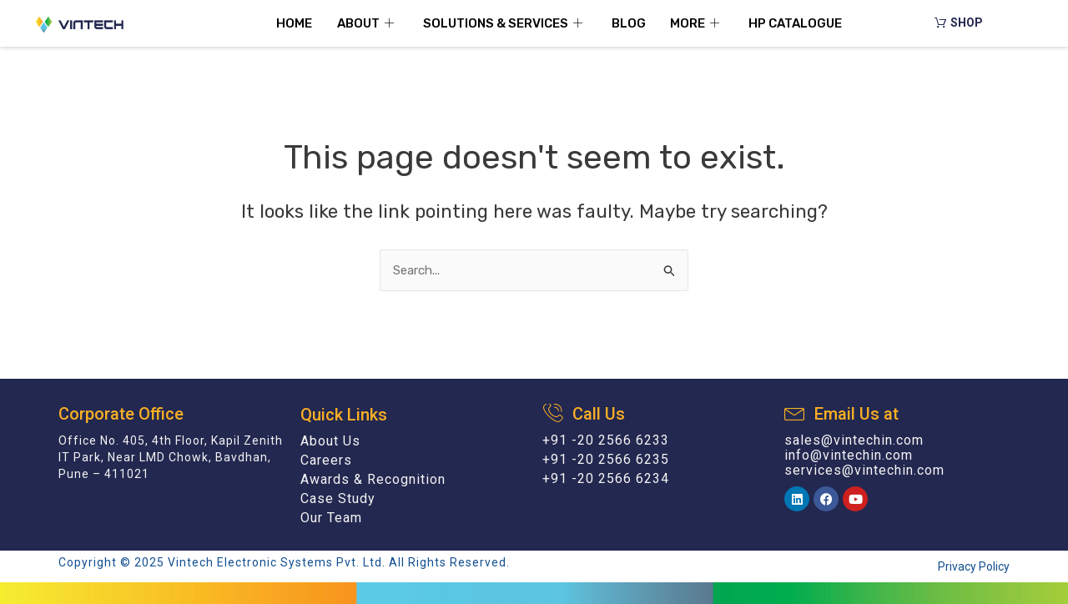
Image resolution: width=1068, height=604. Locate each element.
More (697, 23)
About (367, 23)
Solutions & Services (505, 23)
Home (294, 23)
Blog (629, 23)
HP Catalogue (796, 23)
